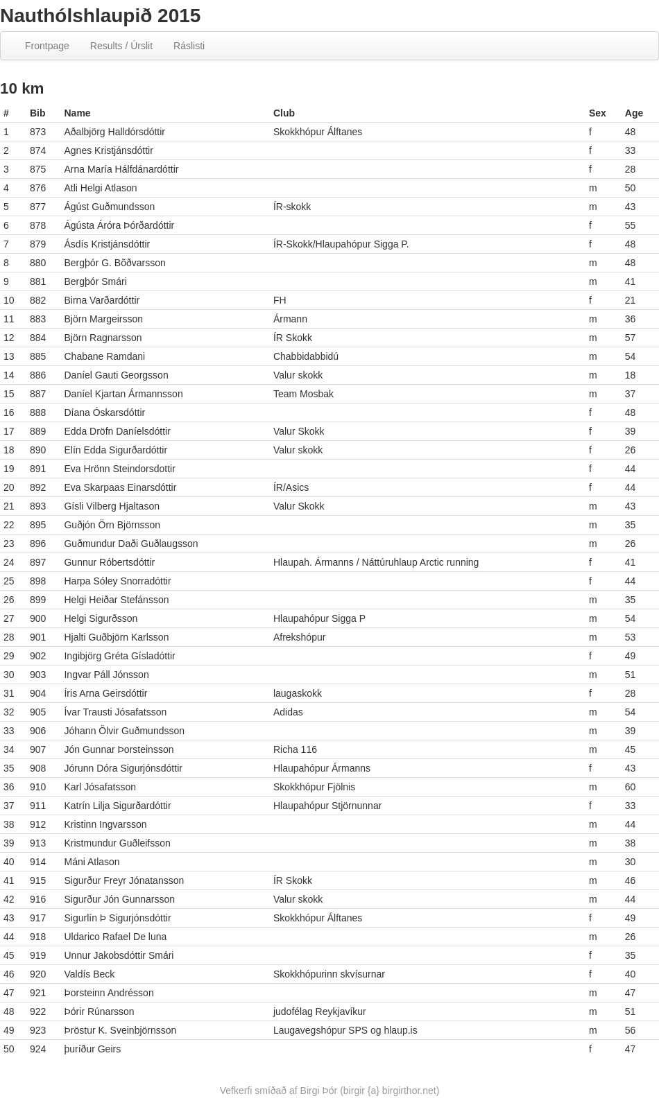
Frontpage (47, 45)
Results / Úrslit (121, 45)
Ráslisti (189, 45)
